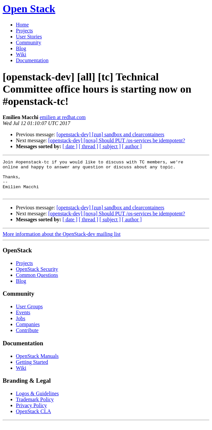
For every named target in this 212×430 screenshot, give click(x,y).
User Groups (29, 313)
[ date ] (70, 146)
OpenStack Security (37, 276)
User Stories (29, 36)
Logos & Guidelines (37, 400)
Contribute (27, 337)
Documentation (32, 60)
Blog (21, 48)
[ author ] (132, 146)
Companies (28, 331)
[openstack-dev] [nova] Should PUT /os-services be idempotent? (116, 140)
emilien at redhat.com (63, 117)
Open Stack (29, 9)
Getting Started (32, 369)
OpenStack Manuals (37, 363)
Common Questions (37, 282)
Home (22, 24)
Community (28, 42)
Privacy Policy (31, 412)
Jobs (20, 325)
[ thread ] (88, 146)
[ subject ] (110, 146)
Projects (24, 30)
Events (23, 319)
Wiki (21, 54)
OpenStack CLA (33, 418)
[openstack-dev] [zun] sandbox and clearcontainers (110, 134)
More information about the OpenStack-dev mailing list (61, 241)
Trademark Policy (35, 406)
